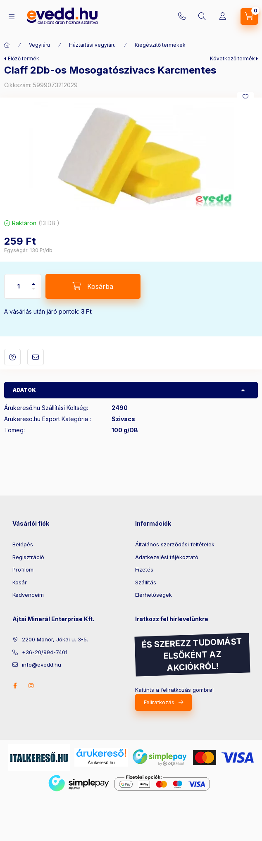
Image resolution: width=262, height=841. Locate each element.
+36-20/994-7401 (182, 16)
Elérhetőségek (153, 594)
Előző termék (23, 58)
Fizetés (144, 569)
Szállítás (145, 582)
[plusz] (33, 280)
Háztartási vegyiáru (92, 45)
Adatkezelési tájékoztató (166, 557)
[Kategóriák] (11, 16)
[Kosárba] (93, 286)
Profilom (22, 569)
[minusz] (33, 292)
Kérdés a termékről (12, 357)
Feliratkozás (159, 702)
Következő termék (232, 58)
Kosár (19, 582)
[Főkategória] (7, 45)
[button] (131, 156)
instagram (31, 685)
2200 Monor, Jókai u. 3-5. (55, 639)
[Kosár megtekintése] (249, 16)
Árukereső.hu (101, 762)
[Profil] (222, 16)
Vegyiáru (39, 45)
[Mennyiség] (18, 286)
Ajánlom (35, 357)
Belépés (22, 544)
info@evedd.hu (41, 664)
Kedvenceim (28, 594)
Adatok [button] (24, 390)
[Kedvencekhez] (245, 97)
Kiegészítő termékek (160, 45)
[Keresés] (202, 16)
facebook (15, 685)
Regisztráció (28, 557)
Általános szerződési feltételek (174, 544)
